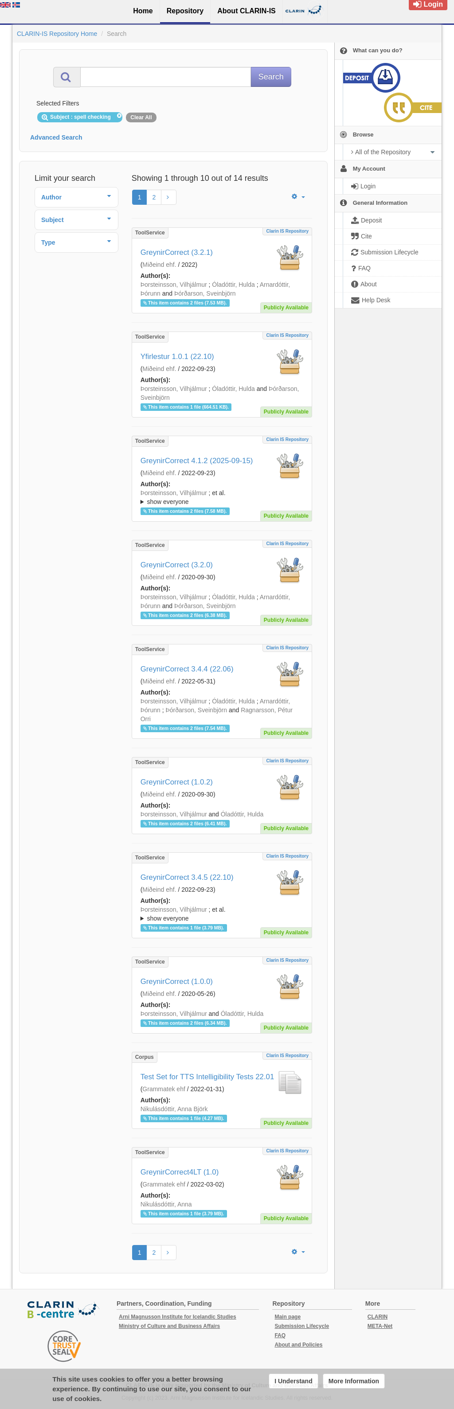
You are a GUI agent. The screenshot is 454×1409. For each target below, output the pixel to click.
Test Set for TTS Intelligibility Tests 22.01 (207, 1077)
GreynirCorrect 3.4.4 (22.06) (187, 669)
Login (428, 4)
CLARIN (377, 1317)
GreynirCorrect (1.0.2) (177, 782)
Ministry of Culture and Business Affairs (169, 1326)
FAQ (280, 1335)
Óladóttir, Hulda (233, 284)
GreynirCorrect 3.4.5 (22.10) (187, 877)
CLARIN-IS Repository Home (57, 33)
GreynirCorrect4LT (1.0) (180, 1172)
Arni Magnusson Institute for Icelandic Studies (177, 1317)
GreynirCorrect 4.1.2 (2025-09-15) (197, 461)
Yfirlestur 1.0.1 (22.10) (177, 356)
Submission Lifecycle (301, 1326)
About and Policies (298, 1345)
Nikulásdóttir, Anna (166, 1204)
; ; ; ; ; (222, 497)
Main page (287, 1317)
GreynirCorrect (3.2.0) (177, 565)
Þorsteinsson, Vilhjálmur (174, 284)
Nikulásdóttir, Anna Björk (174, 1108)
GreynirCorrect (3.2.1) (177, 252)
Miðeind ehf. (159, 264)
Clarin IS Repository (287, 231)
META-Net (380, 1326)
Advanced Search (56, 137)
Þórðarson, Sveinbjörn (205, 293)
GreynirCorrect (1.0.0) (177, 981)
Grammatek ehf (163, 1089)
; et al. (222, 497)
